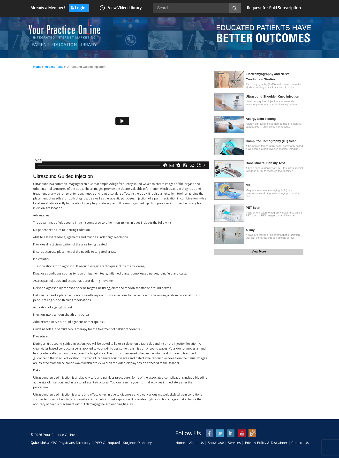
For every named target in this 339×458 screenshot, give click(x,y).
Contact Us (300, 442)
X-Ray (250, 230)
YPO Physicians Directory (70, 442)
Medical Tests (54, 67)
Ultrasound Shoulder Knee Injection (272, 96)
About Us (196, 442)
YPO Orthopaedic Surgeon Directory (123, 442)
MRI (249, 185)
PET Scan (253, 207)
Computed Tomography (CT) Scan (271, 141)
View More (259, 251)
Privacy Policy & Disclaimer (266, 442)
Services (234, 442)
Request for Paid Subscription (274, 7)
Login (80, 7)
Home (37, 67)
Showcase (216, 442)
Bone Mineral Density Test (265, 163)
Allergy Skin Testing (261, 119)
